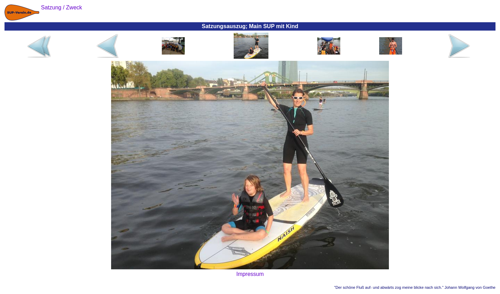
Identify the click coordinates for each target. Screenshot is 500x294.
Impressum (250, 274)
